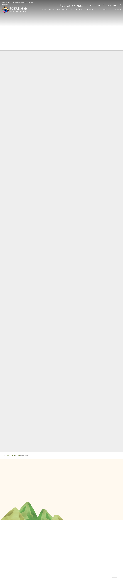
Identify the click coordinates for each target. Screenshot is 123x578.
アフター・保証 (100, 9)
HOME (44, 9)
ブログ (110, 9)
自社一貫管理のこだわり (65, 9)
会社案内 (118, 9)
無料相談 (112, 6)
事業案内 (52, 9)
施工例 (78, 9)
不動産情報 (89, 9)
